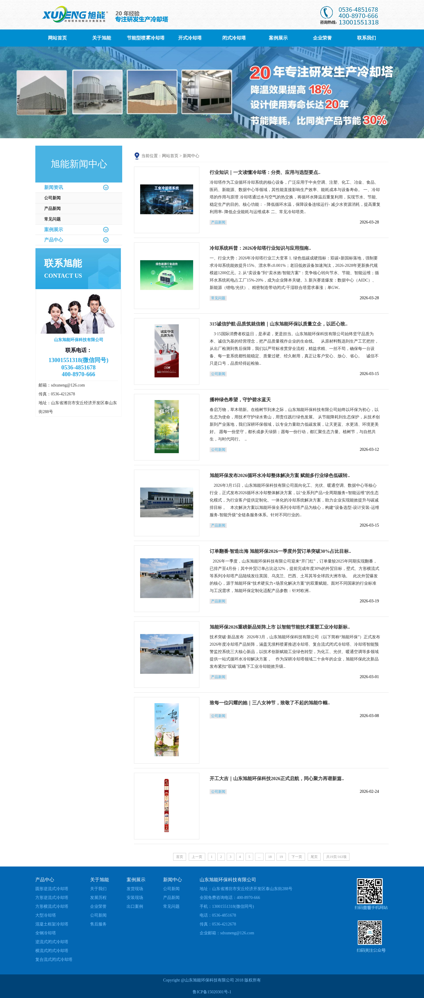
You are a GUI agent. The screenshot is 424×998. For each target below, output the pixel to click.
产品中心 (53, 239)
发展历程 (98, 897)
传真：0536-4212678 (218, 924)
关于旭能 (101, 37)
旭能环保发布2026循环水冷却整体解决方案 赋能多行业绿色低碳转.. (280, 475)
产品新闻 (52, 208)
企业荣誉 (322, 37)
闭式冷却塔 (234, 37)
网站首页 (57, 37)
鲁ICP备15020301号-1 (212, 992)
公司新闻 (52, 198)
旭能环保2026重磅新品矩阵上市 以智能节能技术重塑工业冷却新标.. (280, 626)
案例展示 (278, 37)
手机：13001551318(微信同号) (227, 906)
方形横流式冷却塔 (51, 906)
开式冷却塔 (190, 37)
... (259, 857)
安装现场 (135, 897)
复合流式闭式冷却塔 (53, 959)
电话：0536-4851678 (218, 915)
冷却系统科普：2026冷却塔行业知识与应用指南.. (260, 248)
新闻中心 (191, 156)
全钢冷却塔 (45, 933)
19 (281, 857)
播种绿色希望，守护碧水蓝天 (240, 399)
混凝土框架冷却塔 (51, 924)
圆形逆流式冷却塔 (51, 889)
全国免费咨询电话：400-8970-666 (230, 897)
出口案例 (135, 906)
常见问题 (52, 219)
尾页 (314, 857)
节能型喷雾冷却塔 (146, 37)
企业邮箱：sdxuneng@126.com (227, 933)
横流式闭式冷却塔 (51, 950)
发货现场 (135, 889)
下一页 (297, 857)
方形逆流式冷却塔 (51, 897)
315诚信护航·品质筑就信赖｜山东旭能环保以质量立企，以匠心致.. (278, 323)
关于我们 (98, 889)
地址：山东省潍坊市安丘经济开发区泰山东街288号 (246, 889)
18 (270, 857)
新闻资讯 (53, 187)
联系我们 (366, 37)
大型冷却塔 (45, 915)
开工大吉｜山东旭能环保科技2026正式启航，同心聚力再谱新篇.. (277, 778)
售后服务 (98, 924)
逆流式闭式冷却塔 (51, 942)
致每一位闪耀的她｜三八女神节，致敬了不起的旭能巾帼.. (270, 702)
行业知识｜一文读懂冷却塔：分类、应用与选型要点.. (265, 172)
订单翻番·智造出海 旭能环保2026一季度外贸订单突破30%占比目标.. (280, 551)
